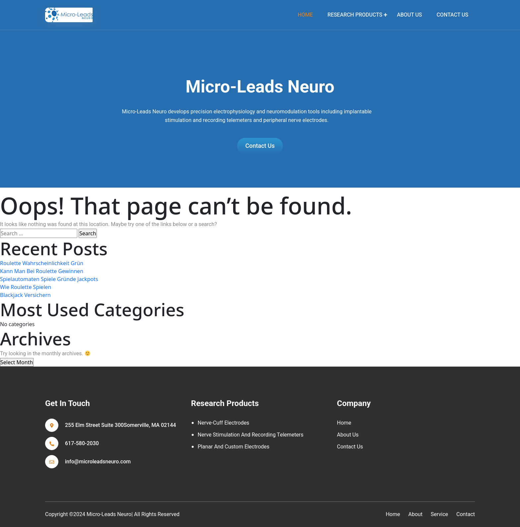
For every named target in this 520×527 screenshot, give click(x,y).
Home (344, 423)
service (439, 514)
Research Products (354, 15)
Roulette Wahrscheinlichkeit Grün (41, 263)
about (415, 514)
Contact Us (452, 15)
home (305, 15)
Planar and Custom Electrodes (233, 447)
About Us (409, 15)
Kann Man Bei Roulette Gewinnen (41, 271)
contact (465, 514)
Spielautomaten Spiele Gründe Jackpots (49, 279)
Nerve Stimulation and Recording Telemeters (250, 435)
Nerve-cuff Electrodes (223, 423)
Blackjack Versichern (25, 295)
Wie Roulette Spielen (25, 287)
